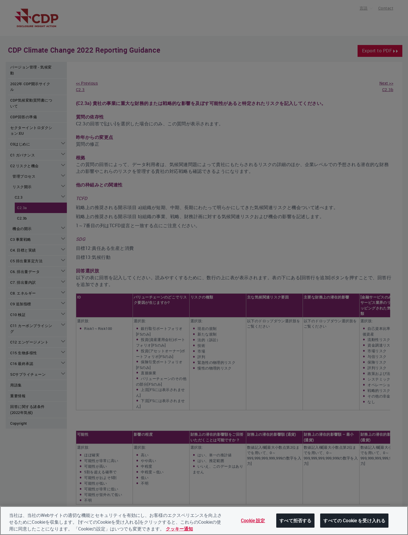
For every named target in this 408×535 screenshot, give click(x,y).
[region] (204, 520)
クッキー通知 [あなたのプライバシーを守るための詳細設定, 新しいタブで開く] (179, 529)
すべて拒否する (295, 520)
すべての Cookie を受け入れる (354, 520)
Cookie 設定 (253, 520)
